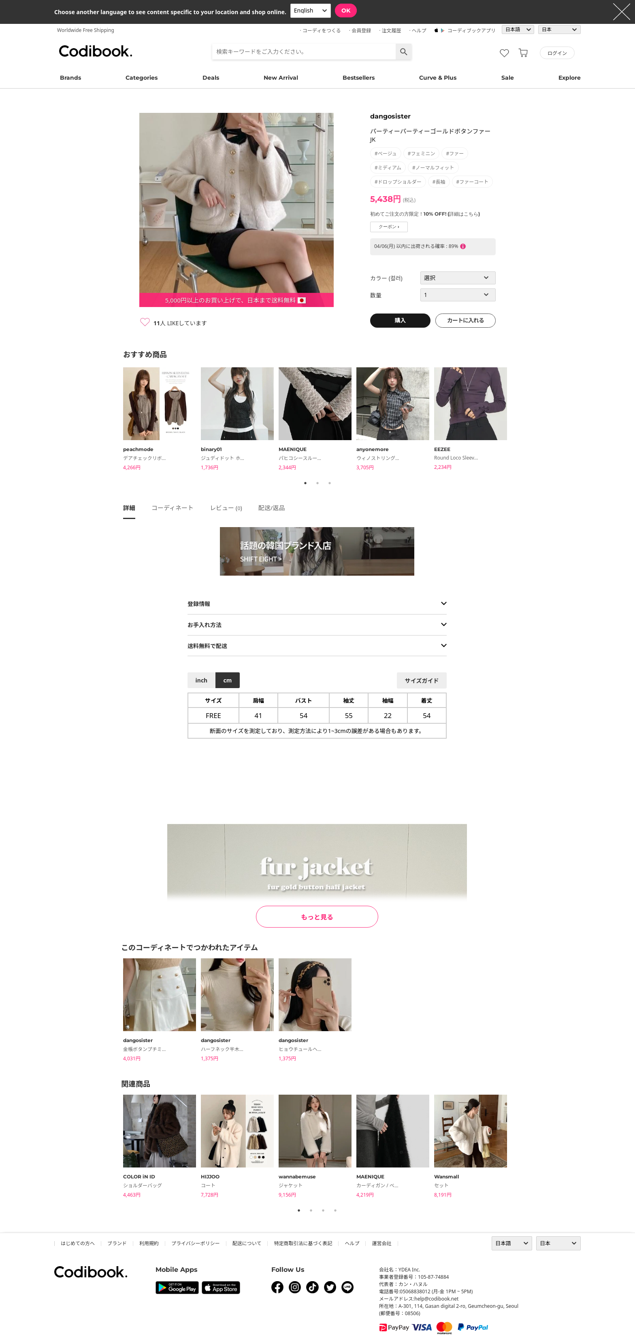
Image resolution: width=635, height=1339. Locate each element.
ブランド (117, 1243)
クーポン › (389, 226)
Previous (117, 420)
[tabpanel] (162, 420)
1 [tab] (305, 483)
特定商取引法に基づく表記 (303, 1243)
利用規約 (149, 1243)
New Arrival (281, 77)
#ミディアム (388, 167)
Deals (210, 77)
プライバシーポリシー (195, 1243)
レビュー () (226, 508)
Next (518, 420)
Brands (70, 77)
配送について (247, 1243)
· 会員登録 (360, 30)
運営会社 (381, 1243)
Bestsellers (359, 77)
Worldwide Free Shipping (85, 30)
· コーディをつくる (320, 30)
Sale (507, 77)
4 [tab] (335, 1210)
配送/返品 (271, 508)
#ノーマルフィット (433, 167)
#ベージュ (386, 153)
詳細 (129, 508)
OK (345, 10)
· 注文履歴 (390, 30)
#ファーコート (472, 181)
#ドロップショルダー (398, 181)
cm (227, 680)
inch (202, 680)
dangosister (390, 116)
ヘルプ (352, 1243)
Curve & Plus (437, 77)
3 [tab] (330, 483)
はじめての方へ (78, 1243)
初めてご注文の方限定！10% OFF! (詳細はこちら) (425, 214)
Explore (569, 77)
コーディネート (172, 508)
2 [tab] (317, 483)
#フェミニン (421, 153)
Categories (142, 77)
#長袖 (439, 181)
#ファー (455, 153)
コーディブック (95, 51)
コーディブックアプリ (471, 30)
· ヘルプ (417, 30)
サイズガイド (422, 680)
